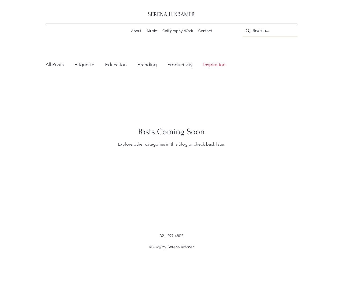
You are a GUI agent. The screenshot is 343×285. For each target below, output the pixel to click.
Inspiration (214, 65)
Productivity (179, 65)
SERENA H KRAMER (171, 14)
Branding (147, 65)
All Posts (55, 65)
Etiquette (84, 65)
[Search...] (269, 30)
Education (116, 65)
